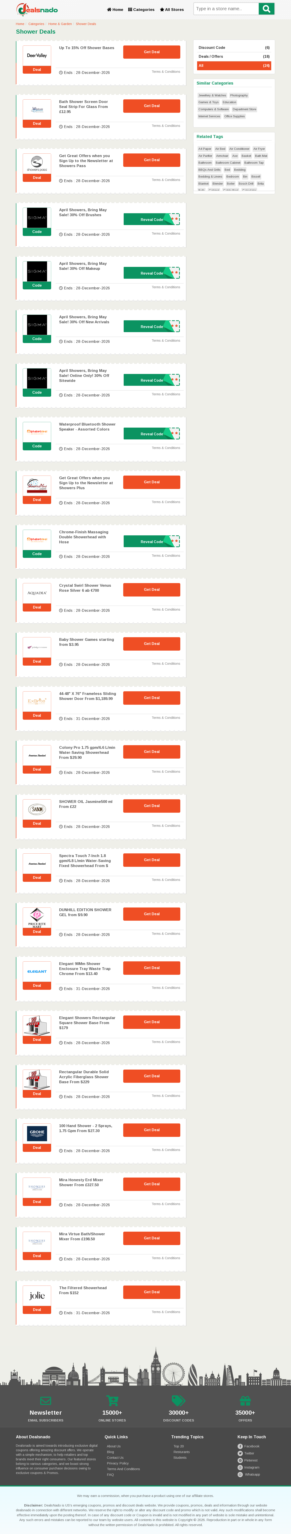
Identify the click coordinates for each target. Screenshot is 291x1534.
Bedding (240, 169)
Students (180, 1457)
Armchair (222, 156)
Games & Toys (208, 102)
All (234, 65)
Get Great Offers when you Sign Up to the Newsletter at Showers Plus (86, 483)
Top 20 (178, 1446)
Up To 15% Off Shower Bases (86, 48)
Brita (261, 183)
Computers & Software (213, 109)
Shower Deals (86, 24)
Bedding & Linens (210, 176)
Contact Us (115, 1457)
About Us (114, 1446)
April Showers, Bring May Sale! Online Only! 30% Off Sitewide (84, 375)
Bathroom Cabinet (228, 162)
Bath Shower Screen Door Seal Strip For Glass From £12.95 (83, 107)
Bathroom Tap (254, 162)
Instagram (248, 1467)
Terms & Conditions (166, 71)
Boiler (231, 183)
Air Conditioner (239, 148)
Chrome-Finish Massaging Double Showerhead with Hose (83, 537)
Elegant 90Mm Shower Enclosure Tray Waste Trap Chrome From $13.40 (84, 969)
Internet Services (209, 116)
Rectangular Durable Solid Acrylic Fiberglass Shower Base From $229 (84, 1077)
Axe (235, 156)
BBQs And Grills (209, 169)
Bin (245, 176)
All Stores (172, 10)
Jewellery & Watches (212, 95)
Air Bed (220, 148)
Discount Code (234, 47)
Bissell (255, 176)
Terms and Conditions (123, 1469)
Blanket (203, 183)
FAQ (110, 1474)
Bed (227, 169)
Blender (218, 183)
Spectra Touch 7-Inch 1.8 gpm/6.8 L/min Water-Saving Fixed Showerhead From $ (85, 861)
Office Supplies (234, 116)
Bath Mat (261, 156)
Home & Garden (60, 24)
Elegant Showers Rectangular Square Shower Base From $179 (87, 1023)
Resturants (181, 1452)
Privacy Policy (118, 1463)
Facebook (248, 1446)
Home (115, 10)
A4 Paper (204, 148)
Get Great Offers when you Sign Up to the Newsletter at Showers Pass (86, 161)
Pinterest (248, 1460)
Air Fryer (259, 148)
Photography (239, 95)
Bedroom (232, 176)
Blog (110, 1452)
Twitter (246, 1453)
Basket (246, 156)
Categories (141, 10)
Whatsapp (249, 1474)
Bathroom (205, 162)
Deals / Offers (234, 56)
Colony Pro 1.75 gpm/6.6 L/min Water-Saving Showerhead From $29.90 (87, 752)
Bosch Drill (246, 183)
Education (229, 102)
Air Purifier (205, 156)
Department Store (244, 109)
